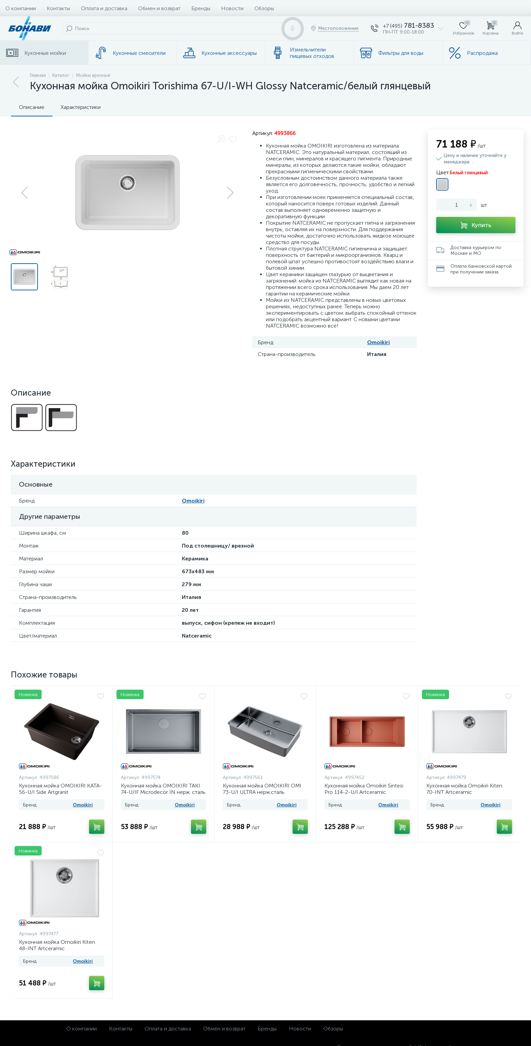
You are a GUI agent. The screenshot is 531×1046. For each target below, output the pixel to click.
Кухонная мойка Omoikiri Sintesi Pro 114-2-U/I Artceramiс (363, 788)
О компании (20, 8)
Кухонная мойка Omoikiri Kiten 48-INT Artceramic (57, 945)
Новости (232, 8)
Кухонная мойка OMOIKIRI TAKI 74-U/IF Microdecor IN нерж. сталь (163, 788)
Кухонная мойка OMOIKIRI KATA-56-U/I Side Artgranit (60, 788)
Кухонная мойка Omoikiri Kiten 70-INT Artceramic (464, 788)
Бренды (200, 8)
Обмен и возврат (159, 8)
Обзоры (264, 8)
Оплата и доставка (104, 8)
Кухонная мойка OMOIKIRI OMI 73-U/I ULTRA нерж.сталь (262, 788)
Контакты (58, 8)
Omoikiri (378, 342)
